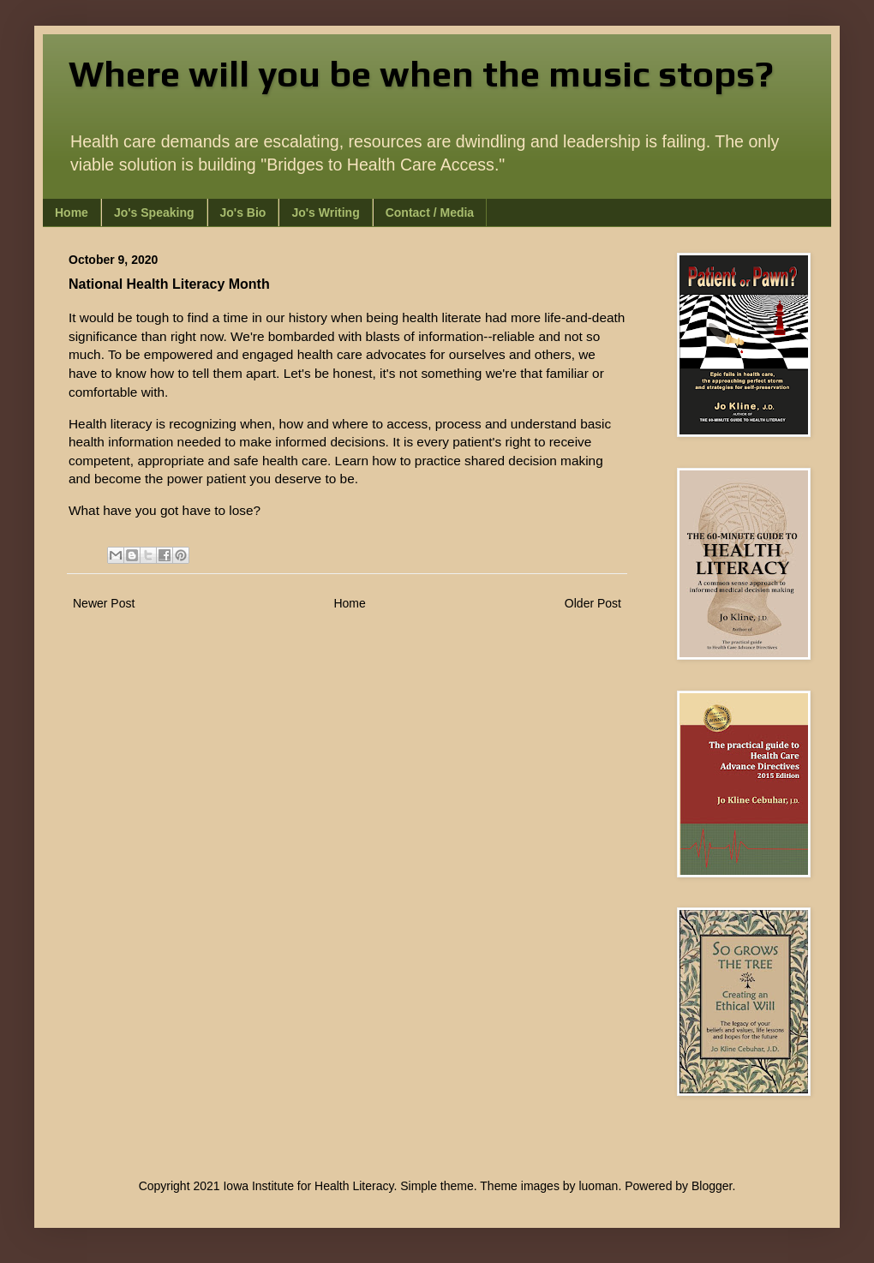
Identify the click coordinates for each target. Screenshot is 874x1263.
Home (71, 212)
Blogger (711, 1186)
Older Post (593, 603)
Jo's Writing (325, 212)
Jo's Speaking (154, 212)
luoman (598, 1186)
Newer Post (104, 603)
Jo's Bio (243, 212)
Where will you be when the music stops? (421, 73)
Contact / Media (430, 212)
